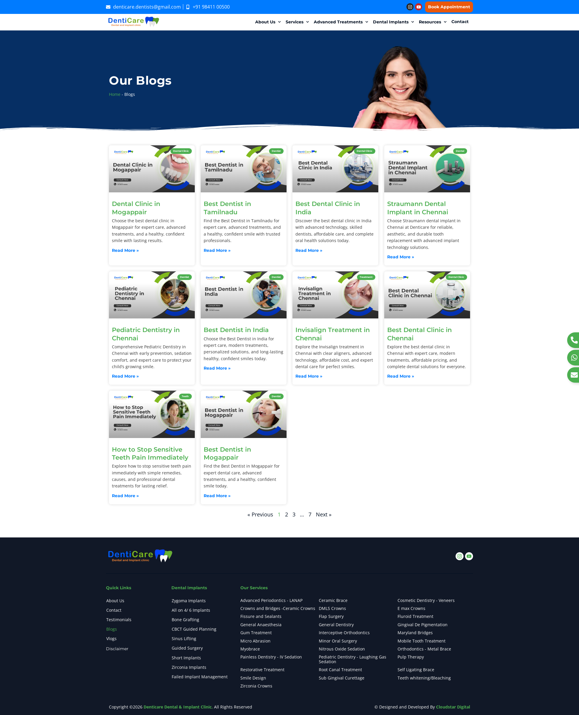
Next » (324, 514)
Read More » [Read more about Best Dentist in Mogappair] (217, 495)
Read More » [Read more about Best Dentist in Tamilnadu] (217, 250)
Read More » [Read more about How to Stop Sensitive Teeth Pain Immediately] (125, 495)
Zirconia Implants (189, 667)
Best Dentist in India (236, 330)
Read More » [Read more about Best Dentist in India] (217, 368)
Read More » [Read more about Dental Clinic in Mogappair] (125, 250)
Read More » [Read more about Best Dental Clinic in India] (308, 250)
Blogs (111, 629)
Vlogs (111, 638)
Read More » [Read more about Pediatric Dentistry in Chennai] (125, 376)
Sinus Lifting (184, 638)
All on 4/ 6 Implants (191, 610)
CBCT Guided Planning (194, 629)
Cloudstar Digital (453, 707)
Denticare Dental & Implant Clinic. (178, 707)
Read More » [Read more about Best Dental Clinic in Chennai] (400, 376)
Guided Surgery (187, 648)
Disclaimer (117, 649)
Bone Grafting (185, 619)
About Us (115, 600)
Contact (113, 610)
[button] (269, 22)
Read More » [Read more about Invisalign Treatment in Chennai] (308, 376)
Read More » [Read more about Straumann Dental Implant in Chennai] (400, 257)
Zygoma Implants (189, 600)
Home (114, 94)
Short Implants (186, 658)
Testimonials (118, 619)
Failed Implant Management (200, 676)
